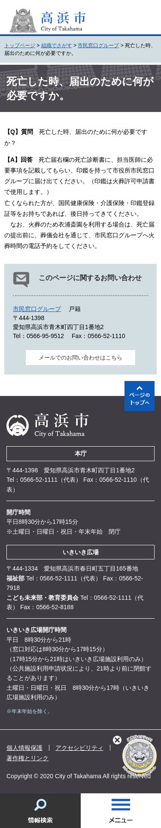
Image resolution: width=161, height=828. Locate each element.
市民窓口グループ (98, 45)
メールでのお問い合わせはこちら (80, 357)
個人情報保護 (24, 747)
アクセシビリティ (79, 747)
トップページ (19, 45)
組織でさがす (56, 45)
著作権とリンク (27, 758)
